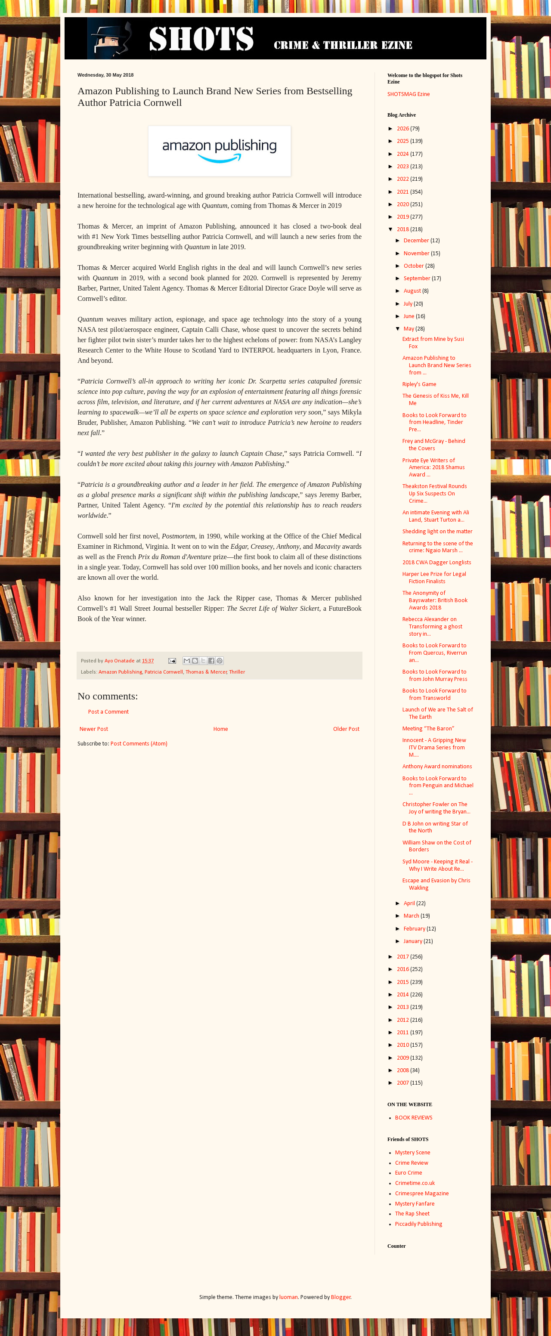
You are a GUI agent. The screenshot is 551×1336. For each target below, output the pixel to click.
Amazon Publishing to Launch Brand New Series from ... (436, 365)
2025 (403, 141)
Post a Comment (108, 712)
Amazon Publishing (120, 672)
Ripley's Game (419, 384)
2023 (403, 167)
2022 (403, 179)
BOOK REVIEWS (414, 1118)
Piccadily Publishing (419, 1224)
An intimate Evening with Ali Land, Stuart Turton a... (435, 516)
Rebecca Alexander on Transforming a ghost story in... (432, 626)
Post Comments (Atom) (139, 744)
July (409, 304)
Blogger (341, 1297)
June (410, 316)
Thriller (237, 672)
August (413, 291)
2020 (403, 204)
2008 (403, 1070)
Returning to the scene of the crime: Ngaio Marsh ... (437, 547)
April (410, 903)
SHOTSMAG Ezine (408, 94)
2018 (403, 229)
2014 (403, 995)
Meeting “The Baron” (428, 729)
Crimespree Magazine (422, 1194)
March (412, 916)
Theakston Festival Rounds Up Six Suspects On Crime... (434, 493)
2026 (403, 129)
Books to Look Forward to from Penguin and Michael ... (438, 786)
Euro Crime (408, 1173)
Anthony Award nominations (437, 767)
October (414, 266)
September (418, 278)
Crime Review (411, 1163)
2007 (403, 1083)
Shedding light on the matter (437, 532)
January (414, 941)
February (415, 929)
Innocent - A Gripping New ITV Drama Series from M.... (434, 747)
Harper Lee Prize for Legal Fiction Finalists (434, 578)
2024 (403, 154)
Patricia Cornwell (164, 672)
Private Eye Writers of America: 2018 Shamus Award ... (433, 468)
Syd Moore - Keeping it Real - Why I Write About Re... (437, 865)
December (417, 241)
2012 (403, 1020)
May (409, 329)
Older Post (346, 729)
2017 (403, 957)
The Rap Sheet (412, 1214)
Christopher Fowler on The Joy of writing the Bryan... (436, 808)
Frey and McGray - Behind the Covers (433, 445)
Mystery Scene (412, 1153)
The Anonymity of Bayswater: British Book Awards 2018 (434, 600)
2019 (403, 217)
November (417, 254)
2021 (403, 192)
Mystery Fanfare (415, 1204)
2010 (403, 1045)
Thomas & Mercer (206, 672)
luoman (288, 1297)
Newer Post (94, 729)
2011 (403, 1033)
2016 (403, 969)
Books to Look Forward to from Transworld (434, 695)
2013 (403, 1007)
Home (221, 729)
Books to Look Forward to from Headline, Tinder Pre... (434, 422)
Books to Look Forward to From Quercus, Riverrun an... (434, 653)
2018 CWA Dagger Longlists (436, 563)
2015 (403, 982)
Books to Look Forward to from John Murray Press (434, 676)
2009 (403, 1058)
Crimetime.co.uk (415, 1183)
